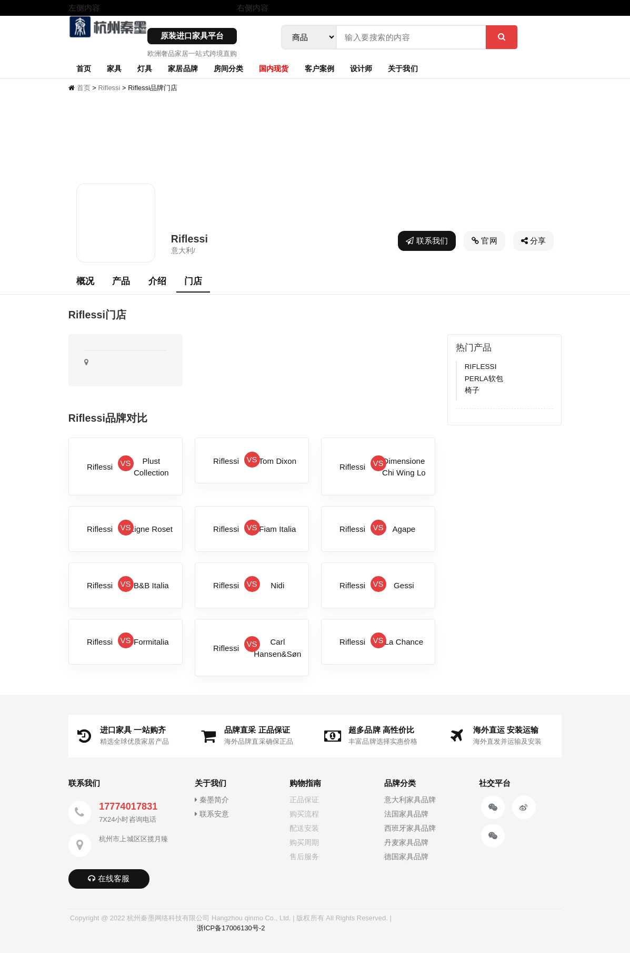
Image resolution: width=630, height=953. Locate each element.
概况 (85, 281)
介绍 (157, 281)
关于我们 (402, 68)
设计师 (361, 68)
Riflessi (109, 88)
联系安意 (212, 814)
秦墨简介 (212, 800)
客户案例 (319, 68)
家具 (114, 68)
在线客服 (108, 878)
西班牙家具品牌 (410, 828)
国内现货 (273, 68)
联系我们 (427, 240)
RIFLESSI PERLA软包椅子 (484, 378)
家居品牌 (182, 68)
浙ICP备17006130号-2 (231, 928)
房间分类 (228, 68)
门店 (193, 281)
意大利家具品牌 (410, 800)
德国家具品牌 (406, 857)
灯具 (144, 68)
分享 (533, 240)
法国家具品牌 (406, 814)
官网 (484, 240)
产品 (121, 281)
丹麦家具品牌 (406, 843)
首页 (83, 68)
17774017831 (128, 806)
